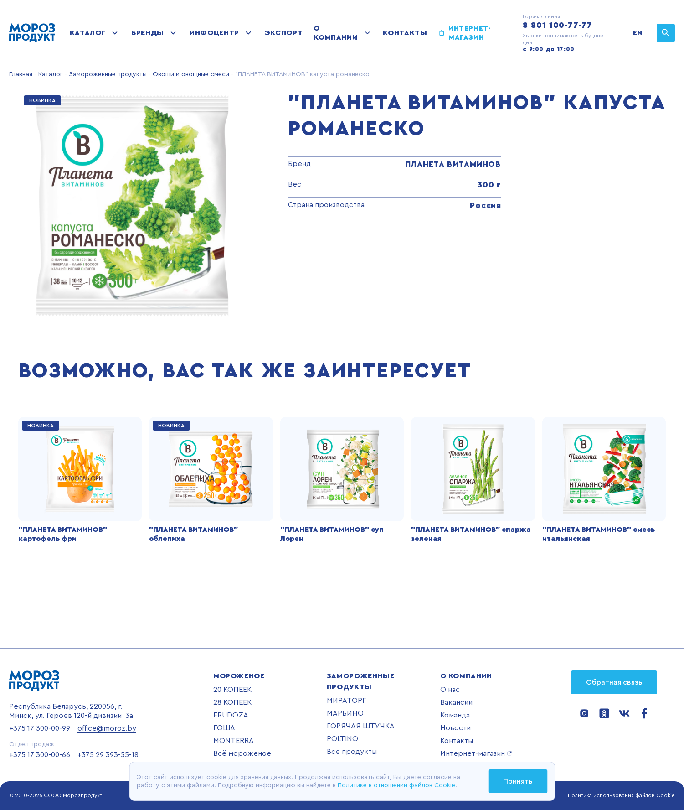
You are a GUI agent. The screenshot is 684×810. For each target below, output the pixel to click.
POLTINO (342, 738)
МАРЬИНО (345, 713)
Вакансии (456, 702)
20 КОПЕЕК (232, 689)
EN (637, 32)
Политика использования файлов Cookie (621, 795)
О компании (335, 33)
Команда (455, 715)
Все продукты (352, 751)
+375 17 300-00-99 (39, 728)
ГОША (224, 728)
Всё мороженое (242, 753)
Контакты (405, 32)
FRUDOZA (230, 715)
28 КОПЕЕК (232, 702)
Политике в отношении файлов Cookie (396, 785)
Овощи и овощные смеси (190, 74)
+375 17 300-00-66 (39, 754)
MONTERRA (233, 740)
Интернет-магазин (469, 33)
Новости (455, 728)
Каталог (88, 32)
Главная (20, 74)
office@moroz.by (106, 728)
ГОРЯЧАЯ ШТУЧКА (361, 726)
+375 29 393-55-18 (108, 754)
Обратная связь (614, 682)
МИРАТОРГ (346, 700)
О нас (450, 689)
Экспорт (284, 32)
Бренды (147, 32)
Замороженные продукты (107, 74)
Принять (517, 781)
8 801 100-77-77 (557, 25)
